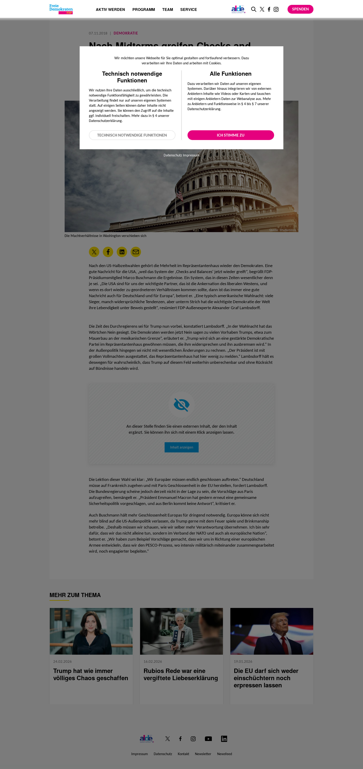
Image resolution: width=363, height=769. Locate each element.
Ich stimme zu (230, 135)
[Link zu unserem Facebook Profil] (269, 9)
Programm (143, 10)
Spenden (300, 9)
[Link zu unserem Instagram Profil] (276, 9)
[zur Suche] (253, 9)
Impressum (191, 155)
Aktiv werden (110, 10)
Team (167, 10)
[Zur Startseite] (61, 9)
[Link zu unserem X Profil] (262, 9)
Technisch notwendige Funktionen (132, 135)
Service (188, 10)
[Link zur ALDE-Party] (238, 9)
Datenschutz (173, 155)
